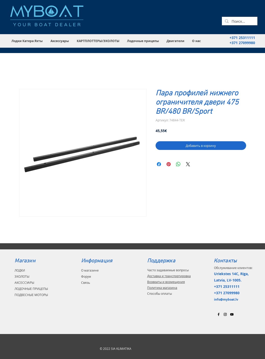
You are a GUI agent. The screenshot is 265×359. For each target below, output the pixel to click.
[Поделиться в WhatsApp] (178, 164)
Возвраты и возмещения (166, 282)
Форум (86, 276)
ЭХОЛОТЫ (22, 276)
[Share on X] (188, 164)
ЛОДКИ (20, 270)
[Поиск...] (239, 21)
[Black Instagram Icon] (225, 314)
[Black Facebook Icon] (219, 314)
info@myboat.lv (226, 299)
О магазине (90, 270)
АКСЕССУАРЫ (24, 282)
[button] (27, 40)
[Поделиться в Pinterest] (169, 164)
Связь (85, 282)
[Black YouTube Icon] (232, 314)
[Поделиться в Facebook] (159, 164)
